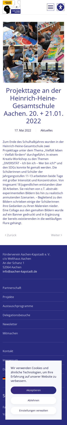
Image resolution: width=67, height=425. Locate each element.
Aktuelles (47, 130)
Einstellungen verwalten (33, 410)
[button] (50, 7)
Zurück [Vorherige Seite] (10, 235)
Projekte (8, 297)
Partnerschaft (12, 288)
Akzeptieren (33, 390)
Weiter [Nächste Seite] (56, 235)
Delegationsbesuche (16, 315)
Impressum (10, 360)
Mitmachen (10, 333)
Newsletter (10, 324)
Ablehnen (33, 400)
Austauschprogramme (18, 306)
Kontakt (8, 351)
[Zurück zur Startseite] (12, 7)
